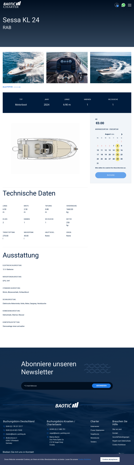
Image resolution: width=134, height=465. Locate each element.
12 (106, 150)
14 (114, 150)
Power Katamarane (97, 430)
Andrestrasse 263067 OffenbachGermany (12, 440)
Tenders (93, 442)
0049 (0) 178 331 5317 (14, 426)
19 (106, 155)
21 (114, 155)
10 (98, 150)
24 (98, 159)
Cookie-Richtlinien (119, 445)
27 (110, 159)
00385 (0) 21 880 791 (57, 429)
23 (121, 155)
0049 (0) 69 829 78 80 (14, 430)
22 (117, 155)
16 (121, 150)
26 (106, 159)
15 (117, 150)
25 (102, 159)
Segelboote (95, 434)
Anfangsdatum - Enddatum (106, 129)
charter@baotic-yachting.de (16, 434)
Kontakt (115, 433)
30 (121, 159)
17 (98, 155)
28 (114, 159)
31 (98, 163)
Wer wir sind (116, 429)
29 (117, 159)
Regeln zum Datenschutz (121, 441)
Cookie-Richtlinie (84, 459)
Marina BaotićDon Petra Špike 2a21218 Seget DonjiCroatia (56, 441)
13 (110, 150)
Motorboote (95, 438)
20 (110, 155)
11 (102, 150)
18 (102, 155)
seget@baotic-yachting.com (59, 433)
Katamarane (95, 426)
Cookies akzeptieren (110, 459)
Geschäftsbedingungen (120, 437)
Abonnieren (101, 386)
